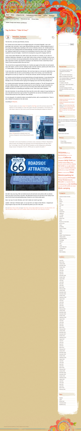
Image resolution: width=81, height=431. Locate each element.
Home (7, 14)
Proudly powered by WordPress (10, 426)
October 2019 (62, 295)
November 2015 (62, 374)
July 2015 (61, 381)
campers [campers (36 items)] (61, 160)
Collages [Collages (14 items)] (71, 162)
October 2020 (62, 277)
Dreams (61, 201)
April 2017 (61, 345)
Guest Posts (61, 211)
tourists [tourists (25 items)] (69, 182)
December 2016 (62, 352)
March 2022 (61, 262)
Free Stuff (61, 205)
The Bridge (61, 240)
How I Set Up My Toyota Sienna (65, 74)
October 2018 (62, 315)
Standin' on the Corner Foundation (20, 209)
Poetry (60, 230)
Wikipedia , (15, 101)
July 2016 (61, 360)
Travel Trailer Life (62, 246)
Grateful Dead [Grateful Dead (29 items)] (69, 168)
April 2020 (61, 285)
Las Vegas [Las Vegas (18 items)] (66, 169)
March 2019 (61, 307)
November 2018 (62, 314)
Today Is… (61, 241)
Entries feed (61, 401)
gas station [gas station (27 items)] (72, 166)
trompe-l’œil (25, 106)
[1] (52, 109)
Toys (60, 243)
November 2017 (62, 334)
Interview (61, 216)
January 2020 (62, 290)
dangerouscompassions (64, 99)
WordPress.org (62, 404)
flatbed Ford (37, 207)
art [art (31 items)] (67, 153)
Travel (60, 245)
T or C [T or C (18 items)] (65, 182)
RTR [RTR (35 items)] (69, 178)
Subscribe (62, 129)
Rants (60, 233)
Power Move (61, 86)
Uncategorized (62, 248)
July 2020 (61, 280)
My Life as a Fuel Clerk (64, 221)
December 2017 (62, 332)
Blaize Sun (25, 38)
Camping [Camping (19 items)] (64, 162)
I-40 (13, 133)
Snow (60, 73)
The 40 (39, 209)
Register (61, 397)
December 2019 (62, 292)
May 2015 (61, 384)
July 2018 (61, 320)
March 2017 (61, 347)
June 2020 (61, 282)
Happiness (61, 213)
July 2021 (61, 268)
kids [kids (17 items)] (63, 169)
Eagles (33, 207)
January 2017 (62, 350)
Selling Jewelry (62, 236)
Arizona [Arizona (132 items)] (62, 152)
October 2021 (62, 267)
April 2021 (61, 273)
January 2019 (62, 310)
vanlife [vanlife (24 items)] (68, 186)
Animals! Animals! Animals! (64, 196)
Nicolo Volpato (26, 426)
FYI (60, 208)
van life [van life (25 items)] (65, 186)
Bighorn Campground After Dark (65, 76)
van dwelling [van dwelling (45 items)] (72, 184)
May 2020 (61, 283)
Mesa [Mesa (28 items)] (59, 172)
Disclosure (51, 15)
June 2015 (61, 382)
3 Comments (47, 209)
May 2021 (61, 272)
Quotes (60, 231)
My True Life (61, 223)
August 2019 (61, 298)
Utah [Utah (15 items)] (67, 184)
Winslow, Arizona (19, 37)
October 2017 (62, 335)
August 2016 (61, 359)
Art (60, 198)
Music (11, 207)
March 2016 (61, 367)
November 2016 (62, 354)
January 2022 (62, 263)
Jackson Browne (49, 207)
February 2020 (62, 288)
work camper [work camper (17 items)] (73, 186)
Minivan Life (61, 218)
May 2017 (61, 344)
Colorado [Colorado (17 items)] (60, 164)
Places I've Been (15, 207)
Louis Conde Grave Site (69, 105)
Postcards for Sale (25, 19)
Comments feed (62, 402)
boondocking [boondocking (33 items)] (62, 155)
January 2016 (62, 370)
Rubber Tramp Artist (24, 4)
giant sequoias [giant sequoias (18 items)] (61, 168)
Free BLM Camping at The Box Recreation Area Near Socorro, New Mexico (66, 89)
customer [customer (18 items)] (64, 164)
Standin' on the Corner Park (32, 209)
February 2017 (62, 349)
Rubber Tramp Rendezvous (65, 235)
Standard (52, 37)
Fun (60, 206)
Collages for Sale (20, 15)
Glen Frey (42, 207)
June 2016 (61, 362)
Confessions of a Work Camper (33, 15)
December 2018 (62, 312)
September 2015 (62, 377)
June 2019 (61, 302)
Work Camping (62, 251)
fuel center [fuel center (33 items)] (61, 166)
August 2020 (61, 278)
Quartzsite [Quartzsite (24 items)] (65, 177)
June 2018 (61, 322)
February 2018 (62, 329)
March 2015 (61, 387)
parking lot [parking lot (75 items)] (69, 175)
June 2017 (61, 342)
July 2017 (61, 340)
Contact (45, 15)
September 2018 (62, 317)
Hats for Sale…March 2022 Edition (66, 84)
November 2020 (62, 275)
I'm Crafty (61, 215)
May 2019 (61, 304)
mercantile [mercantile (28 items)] (71, 169)
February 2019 (62, 309)
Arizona (30, 207)
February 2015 (62, 389)
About (12, 15)
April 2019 (61, 305)
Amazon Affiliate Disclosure (66, 142)
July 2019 (61, 300)
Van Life (61, 250)
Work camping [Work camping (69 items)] (64, 188)
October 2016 (62, 355)
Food (60, 203)
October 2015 (62, 376)
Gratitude (61, 210)
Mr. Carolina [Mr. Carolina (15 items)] (63, 172)
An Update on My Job (63, 82)
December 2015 (62, 372)
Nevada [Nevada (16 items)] (67, 172)
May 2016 (61, 364)
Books (60, 200)
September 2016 (62, 357)
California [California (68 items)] (67, 157)
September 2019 (62, 297)
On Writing (61, 226)
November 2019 (62, 293)
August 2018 (61, 319)
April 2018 (61, 325)
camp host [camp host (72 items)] (68, 160)
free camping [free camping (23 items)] (72, 164)
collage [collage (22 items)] (68, 162)
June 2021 (61, 270)
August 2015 (61, 379)
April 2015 (61, 386)
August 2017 (61, 339)
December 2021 (62, 265)
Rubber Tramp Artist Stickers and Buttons (16, 22)
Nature (60, 225)
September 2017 (62, 337)
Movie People (62, 81)
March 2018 (61, 327)
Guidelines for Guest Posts (12, 18)
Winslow (42, 209)
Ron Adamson (10, 209)
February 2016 (62, 369)
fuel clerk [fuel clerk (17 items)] (67, 166)
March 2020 (61, 287)
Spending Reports (63, 238)
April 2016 (61, 365)
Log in (60, 399)
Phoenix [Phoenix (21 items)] (60, 177)
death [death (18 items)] (68, 164)
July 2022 (61, 260)
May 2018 (61, 324)
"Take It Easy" (26, 207)
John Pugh (34, 106)
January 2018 (62, 330)
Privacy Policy (35, 19)
